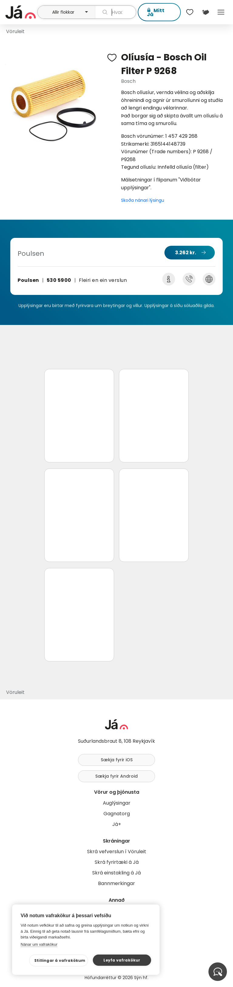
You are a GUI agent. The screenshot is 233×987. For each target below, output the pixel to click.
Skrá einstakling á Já (116, 872)
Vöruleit (15, 31)
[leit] (115, 12)
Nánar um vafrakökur (39, 944)
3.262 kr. (185, 252)
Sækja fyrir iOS (117, 760)
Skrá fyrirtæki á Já (117, 862)
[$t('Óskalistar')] (190, 12)
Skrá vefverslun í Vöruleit (116, 851)
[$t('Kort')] (205, 12)
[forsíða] (20, 12)
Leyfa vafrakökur (121, 960)
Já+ (116, 824)
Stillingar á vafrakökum (60, 960)
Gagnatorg (116, 813)
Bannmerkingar (116, 883)
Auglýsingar (116, 802)
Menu (221, 12)
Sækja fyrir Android (116, 776)
